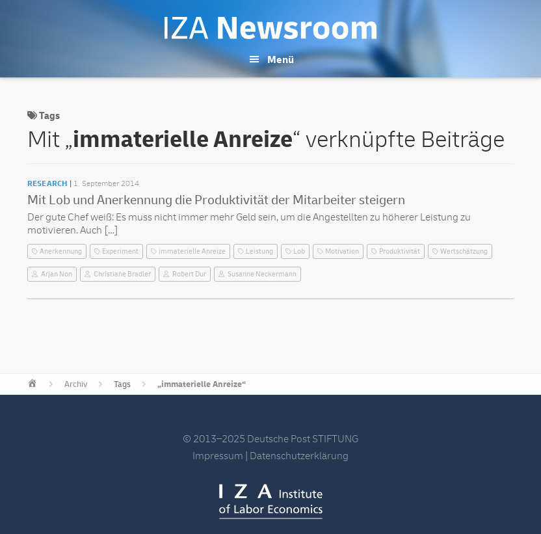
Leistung (259, 251)
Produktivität (399, 251)
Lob (299, 251)
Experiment (120, 251)
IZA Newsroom (270, 28)
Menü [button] (280, 59)
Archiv (75, 384)
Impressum (217, 455)
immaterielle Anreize (192, 251)
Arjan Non (56, 274)
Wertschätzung (464, 251)
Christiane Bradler (122, 274)
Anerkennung (61, 251)
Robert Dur (189, 274)
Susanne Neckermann (262, 274)
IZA (271, 501)
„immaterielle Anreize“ (201, 384)
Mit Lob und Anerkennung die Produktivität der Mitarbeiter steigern (216, 200)
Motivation (342, 251)
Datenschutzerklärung (299, 455)
